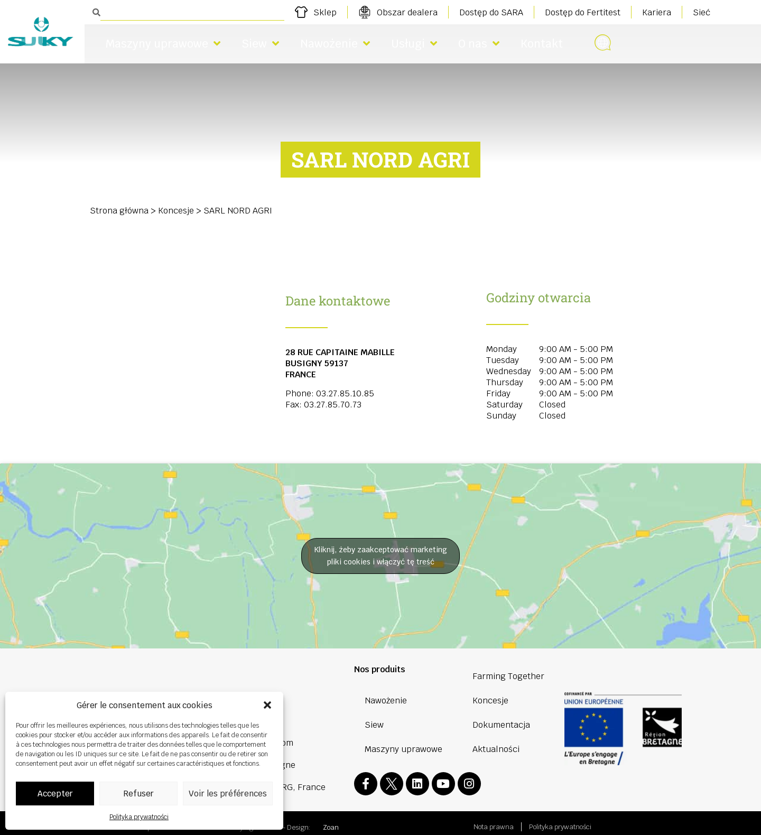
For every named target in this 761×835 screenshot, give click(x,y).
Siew (260, 43)
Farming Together (508, 676)
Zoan (331, 819)
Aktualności (495, 749)
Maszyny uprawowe (163, 43)
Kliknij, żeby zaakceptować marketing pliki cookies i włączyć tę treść (380, 556)
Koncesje (176, 210)
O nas (478, 43)
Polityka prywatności (139, 817)
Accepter (55, 793)
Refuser (138, 793)
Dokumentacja (501, 724)
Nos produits (379, 669)
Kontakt (542, 43)
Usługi (414, 43)
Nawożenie (335, 43)
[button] (267, 705)
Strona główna (119, 210)
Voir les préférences (228, 793)
